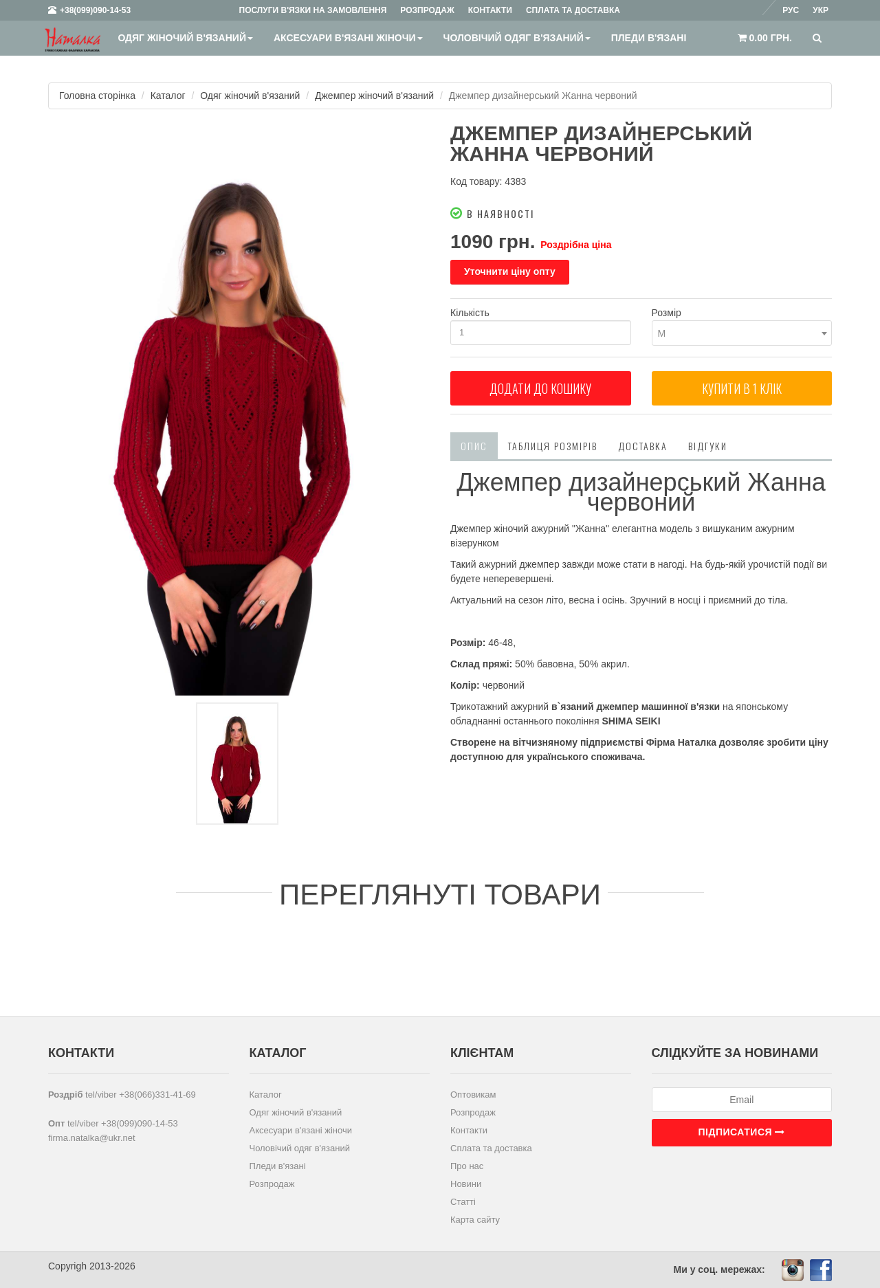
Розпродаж (272, 1184)
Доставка (643, 445)
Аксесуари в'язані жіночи (348, 37)
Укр (820, 10)
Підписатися (741, 1131)
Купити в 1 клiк (742, 388)
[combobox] (742, 333)
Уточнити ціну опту (510, 271)
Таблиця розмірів (552, 445)
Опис (474, 445)
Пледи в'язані (649, 37)
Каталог (168, 95)
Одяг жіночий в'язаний (185, 37)
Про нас (466, 1166)
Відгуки (707, 445)
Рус (790, 10)
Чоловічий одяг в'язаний (517, 37)
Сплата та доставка (491, 1148)
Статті (463, 1202)
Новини (465, 1184)
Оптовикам (473, 1094)
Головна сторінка (97, 95)
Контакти (468, 1130)
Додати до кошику (540, 388)
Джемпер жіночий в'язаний (374, 95)
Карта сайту (475, 1219)
